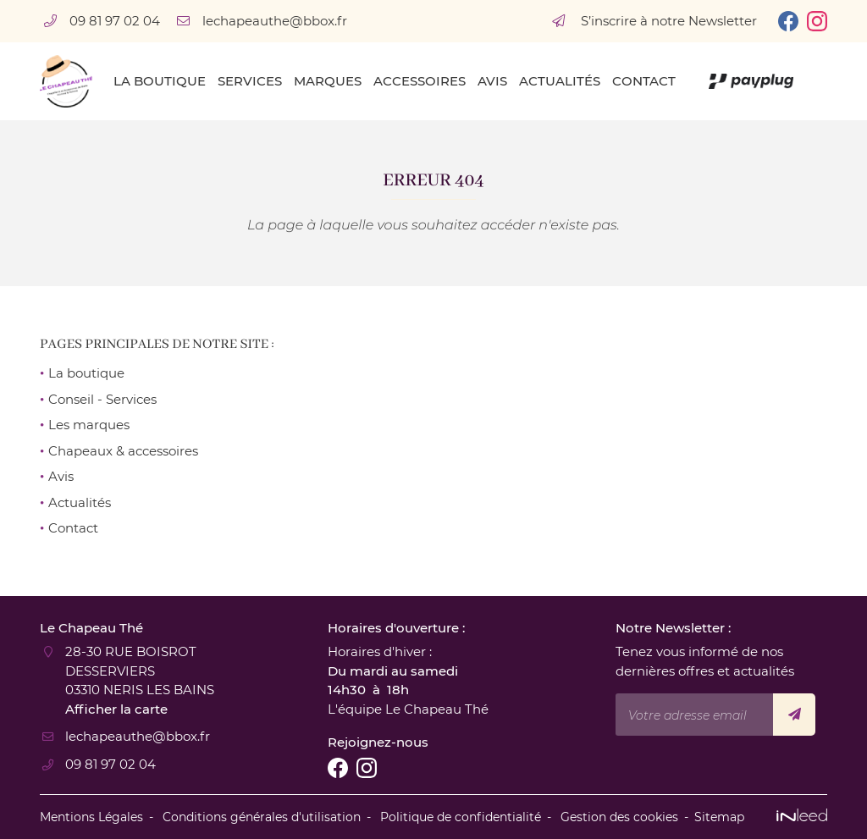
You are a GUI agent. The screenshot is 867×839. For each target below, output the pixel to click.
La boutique (159, 81)
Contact (644, 81)
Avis (492, 81)
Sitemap (719, 817)
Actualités (559, 81)
